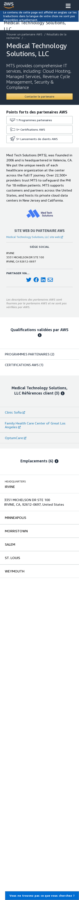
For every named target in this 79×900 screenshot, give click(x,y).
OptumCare (15, 438)
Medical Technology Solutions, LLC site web (34, 237)
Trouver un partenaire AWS (24, 34)
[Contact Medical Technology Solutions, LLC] (39, 96)
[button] (68, 6)
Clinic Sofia (15, 412)
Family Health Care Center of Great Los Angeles (35, 425)
